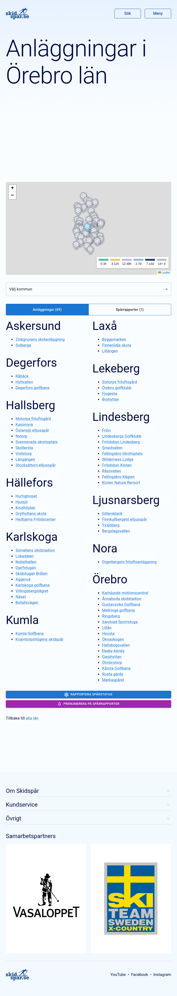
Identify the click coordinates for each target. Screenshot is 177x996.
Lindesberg (121, 417)
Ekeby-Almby (113, 651)
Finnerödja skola (116, 345)
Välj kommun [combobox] (20, 289)
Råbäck (22, 376)
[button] (89, 204)
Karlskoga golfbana (33, 585)
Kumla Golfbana (30, 633)
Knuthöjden (25, 507)
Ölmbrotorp (112, 662)
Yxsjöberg (111, 525)
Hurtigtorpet (26, 496)
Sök (127, 13)
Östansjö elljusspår (32, 430)
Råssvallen (111, 471)
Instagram (162, 974)
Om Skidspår (88, 791)
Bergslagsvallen (116, 531)
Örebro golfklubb (116, 388)
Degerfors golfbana (32, 388)
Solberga (23, 345)
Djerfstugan (26, 567)
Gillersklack (112, 513)
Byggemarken (114, 339)
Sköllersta (24, 448)
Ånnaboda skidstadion (121, 598)
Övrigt (88, 818)
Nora (104, 548)
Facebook (139, 974)
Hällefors (29, 483)
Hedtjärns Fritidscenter (36, 519)
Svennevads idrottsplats (37, 442)
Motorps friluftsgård (33, 418)
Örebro (109, 579)
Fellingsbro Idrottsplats (122, 453)
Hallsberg (30, 405)
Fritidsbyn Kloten (117, 465)
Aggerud (23, 579)
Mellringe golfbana (118, 610)
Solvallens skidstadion (35, 550)
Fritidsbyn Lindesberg (121, 442)
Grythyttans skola (31, 513)
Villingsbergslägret (32, 591)
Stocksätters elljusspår (36, 465)
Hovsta (108, 633)
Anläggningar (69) (47, 310)
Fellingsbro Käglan (118, 477)
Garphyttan (111, 656)
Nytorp (21, 436)
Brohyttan (110, 399)
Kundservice (88, 804)
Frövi (106, 430)
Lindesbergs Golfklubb (121, 436)
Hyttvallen (24, 382)
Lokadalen (25, 556)
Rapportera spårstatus (88, 694)
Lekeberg (116, 368)
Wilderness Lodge (117, 459)
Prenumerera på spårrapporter (88, 704)
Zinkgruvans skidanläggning (40, 339)
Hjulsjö (22, 502)
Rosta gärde (112, 674)
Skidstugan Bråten (32, 573)
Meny (158, 13)
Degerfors (31, 363)
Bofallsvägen (27, 602)
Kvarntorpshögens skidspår (40, 639)
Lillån (107, 627)
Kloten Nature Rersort (121, 482)
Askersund (33, 326)
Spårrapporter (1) (130, 310)
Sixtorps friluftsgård (119, 382)
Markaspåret (113, 680)
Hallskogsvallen (116, 645)
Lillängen (110, 351)
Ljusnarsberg (126, 500)
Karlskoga (32, 537)
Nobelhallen (26, 562)
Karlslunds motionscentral (125, 593)
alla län (32, 718)
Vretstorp (24, 453)
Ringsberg (111, 616)
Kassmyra (24, 424)
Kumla (22, 620)
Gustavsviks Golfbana (121, 604)
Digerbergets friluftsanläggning (129, 562)
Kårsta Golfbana (116, 668)
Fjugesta (109, 393)
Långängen (25, 459)
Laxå (104, 326)
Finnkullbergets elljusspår (124, 519)
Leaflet (164, 272)
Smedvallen (112, 448)
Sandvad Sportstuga (120, 622)
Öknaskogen (113, 639)
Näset (21, 597)
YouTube (118, 974)
